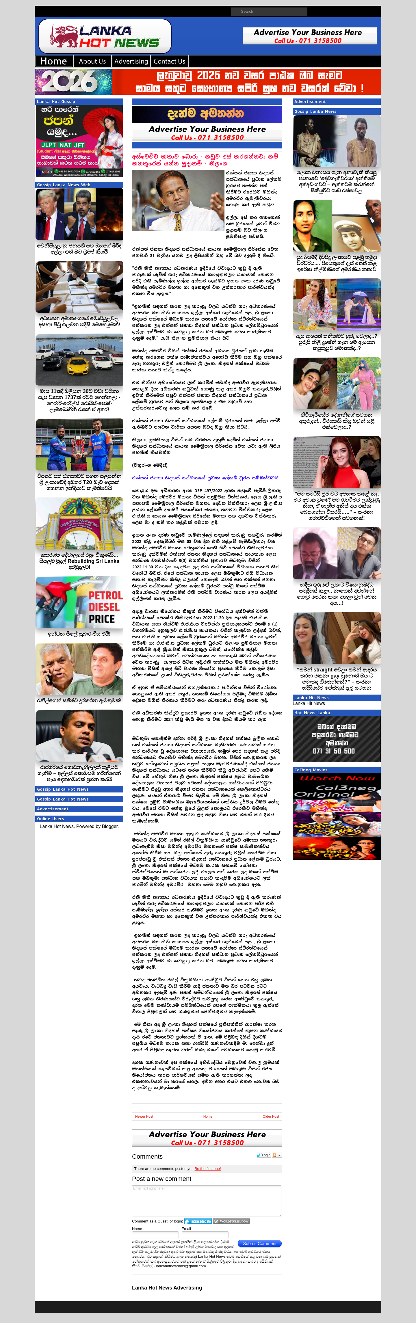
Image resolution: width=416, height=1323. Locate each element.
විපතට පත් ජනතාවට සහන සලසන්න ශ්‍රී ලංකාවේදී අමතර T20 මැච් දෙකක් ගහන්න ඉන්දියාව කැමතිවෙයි (79, 482)
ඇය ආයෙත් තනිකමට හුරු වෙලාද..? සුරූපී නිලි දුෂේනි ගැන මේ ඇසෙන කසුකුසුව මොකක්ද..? (336, 342)
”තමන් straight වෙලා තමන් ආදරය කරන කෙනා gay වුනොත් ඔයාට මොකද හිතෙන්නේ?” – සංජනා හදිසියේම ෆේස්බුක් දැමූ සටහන (337, 679)
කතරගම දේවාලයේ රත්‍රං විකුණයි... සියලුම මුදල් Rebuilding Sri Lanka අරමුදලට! (79, 561)
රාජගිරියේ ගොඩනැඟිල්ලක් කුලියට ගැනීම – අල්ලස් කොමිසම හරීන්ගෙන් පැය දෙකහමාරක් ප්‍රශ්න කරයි (79, 773)
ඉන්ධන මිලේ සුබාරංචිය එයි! (79, 634)
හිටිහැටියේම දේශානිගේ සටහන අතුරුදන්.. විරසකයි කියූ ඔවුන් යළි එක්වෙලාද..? (336, 421)
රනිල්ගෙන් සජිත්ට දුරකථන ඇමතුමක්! (79, 701)
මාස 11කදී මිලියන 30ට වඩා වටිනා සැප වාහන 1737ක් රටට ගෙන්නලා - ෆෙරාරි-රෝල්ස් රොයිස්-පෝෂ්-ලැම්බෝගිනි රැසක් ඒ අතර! (79, 400)
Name (137, 1229)
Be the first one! (208, 1168)
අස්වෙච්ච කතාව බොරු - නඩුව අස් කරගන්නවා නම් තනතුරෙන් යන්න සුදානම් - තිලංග (205, 160)
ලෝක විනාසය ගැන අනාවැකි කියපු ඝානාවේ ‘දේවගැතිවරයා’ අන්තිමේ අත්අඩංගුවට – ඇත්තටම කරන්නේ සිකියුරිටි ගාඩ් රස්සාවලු (336, 181)
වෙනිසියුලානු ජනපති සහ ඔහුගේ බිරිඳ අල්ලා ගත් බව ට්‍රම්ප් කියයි (79, 249)
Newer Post (144, 1116)
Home (208, 1116)
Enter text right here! (206, 1200)
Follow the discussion (277, 1155)
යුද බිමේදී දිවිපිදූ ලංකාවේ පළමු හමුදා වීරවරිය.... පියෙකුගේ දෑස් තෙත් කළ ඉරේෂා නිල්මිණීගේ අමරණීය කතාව (336, 263)
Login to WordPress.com (231, 1221)
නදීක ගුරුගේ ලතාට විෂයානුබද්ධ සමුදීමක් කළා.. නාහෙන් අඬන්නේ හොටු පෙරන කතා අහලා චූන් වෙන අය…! (336, 594)
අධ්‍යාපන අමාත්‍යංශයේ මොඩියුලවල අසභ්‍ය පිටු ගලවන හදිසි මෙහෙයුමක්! (79, 322)
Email (186, 1229)
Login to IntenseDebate (198, 1221)
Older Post (271, 1116)
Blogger (110, 826)
